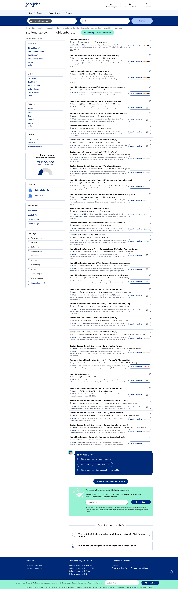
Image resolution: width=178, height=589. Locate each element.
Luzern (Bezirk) (33, 92)
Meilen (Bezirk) (33, 89)
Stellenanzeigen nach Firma (79, 571)
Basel (30, 112)
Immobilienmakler (35, 146)
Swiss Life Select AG (39, 190)
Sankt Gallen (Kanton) (36, 51)
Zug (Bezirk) (32, 82)
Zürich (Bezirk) (33, 78)
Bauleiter (31, 143)
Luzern (30, 123)
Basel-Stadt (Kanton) (36, 59)
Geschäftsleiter (34, 139)
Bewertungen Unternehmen (36, 568)
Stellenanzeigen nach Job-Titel (80, 565)
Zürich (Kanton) (34, 48)
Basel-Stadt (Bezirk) (35, 85)
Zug (29, 116)
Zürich (30, 109)
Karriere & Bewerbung (34, 565)
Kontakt (115, 565)
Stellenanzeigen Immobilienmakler (96, 459)
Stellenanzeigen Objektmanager (95, 464)
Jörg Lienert (36, 195)
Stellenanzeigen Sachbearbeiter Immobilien (100, 470)
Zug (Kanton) (33, 55)
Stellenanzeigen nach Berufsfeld (81, 568)
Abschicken (150, 583)
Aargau (30, 62)
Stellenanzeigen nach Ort (78, 574)
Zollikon (31, 119)
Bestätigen (36, 283)
